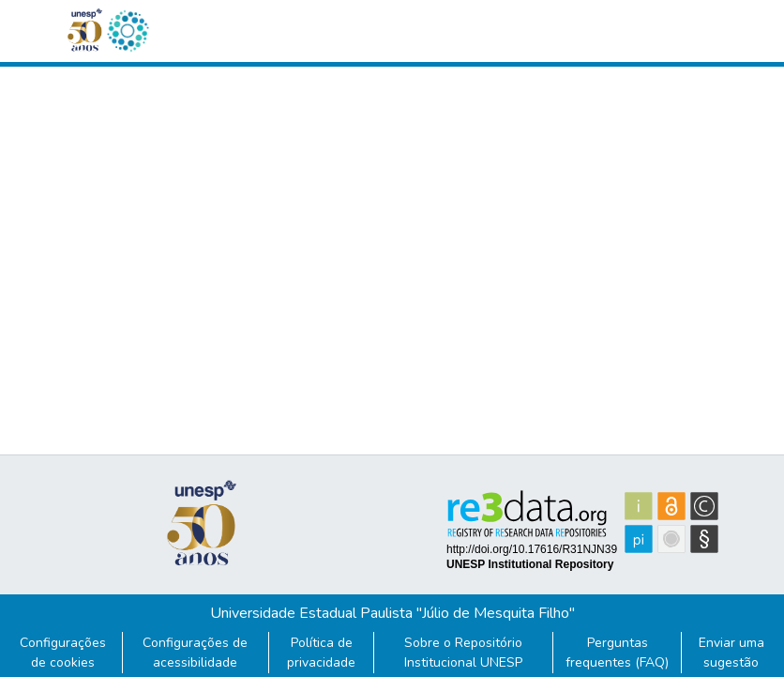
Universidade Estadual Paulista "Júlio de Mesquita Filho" (392, 613)
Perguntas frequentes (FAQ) (617, 652)
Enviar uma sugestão (731, 652)
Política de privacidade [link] (321, 652)
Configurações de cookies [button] (63, 652)
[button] (127, 31)
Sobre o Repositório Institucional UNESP (463, 652)
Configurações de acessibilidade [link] (195, 652)
